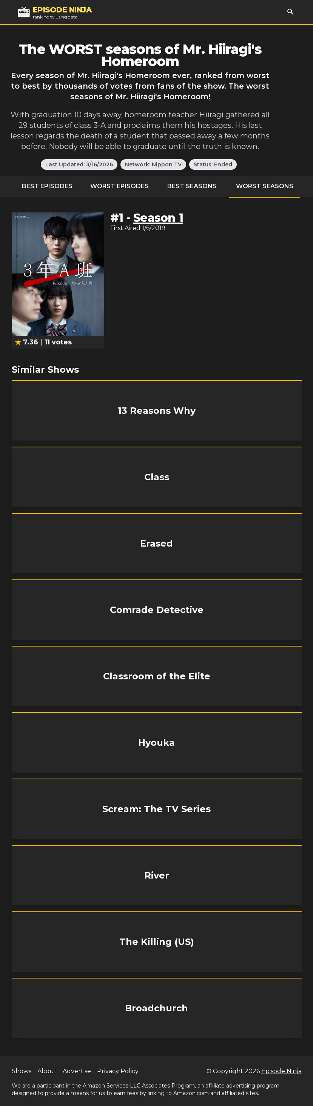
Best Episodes (47, 186)
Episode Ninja (281, 1071)
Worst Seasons (264, 186)
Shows (21, 1071)
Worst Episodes (119, 186)
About (47, 1071)
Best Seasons (192, 186)
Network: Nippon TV (153, 164)
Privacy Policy (118, 1071)
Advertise (77, 1071)
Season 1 (158, 218)
